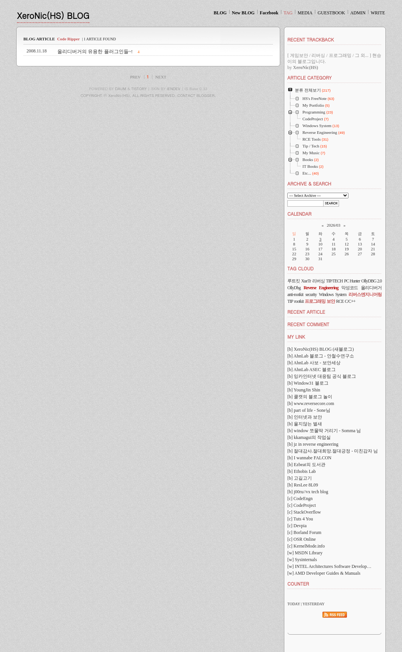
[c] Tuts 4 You (300, 519)
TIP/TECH (334, 281)
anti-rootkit (295, 294)
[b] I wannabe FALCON (309, 457)
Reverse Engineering (321, 287)
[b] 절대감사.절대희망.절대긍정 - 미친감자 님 (332, 451)
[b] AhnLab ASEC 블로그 (311, 369)
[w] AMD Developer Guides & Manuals (324, 573)
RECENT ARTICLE (306, 311)
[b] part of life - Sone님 (308, 410)
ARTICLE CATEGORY (309, 77)
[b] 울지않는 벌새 (304, 423)
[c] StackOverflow (304, 512)
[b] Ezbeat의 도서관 (306, 464)
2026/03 (333, 225)
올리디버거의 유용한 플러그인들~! (95, 51)
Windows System (333, 294)
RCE (340, 301)
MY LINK (296, 336)
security (311, 294)
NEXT (160, 77)
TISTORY (139, 88)
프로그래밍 (315, 301)
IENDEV (173, 88)
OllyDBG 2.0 (371, 281)
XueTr (306, 281)
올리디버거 (371, 287)
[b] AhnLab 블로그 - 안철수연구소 (320, 356)
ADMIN (358, 12)
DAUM (120, 88)
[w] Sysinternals (302, 559)
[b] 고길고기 (299, 478)
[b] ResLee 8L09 (302, 485)
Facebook (269, 12)
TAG (288, 12)
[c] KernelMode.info (306, 546)
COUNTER (298, 583)
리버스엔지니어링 (365, 294)
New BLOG (243, 12)
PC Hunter (352, 281)
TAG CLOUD (300, 268)
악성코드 (349, 287)
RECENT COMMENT (308, 324)
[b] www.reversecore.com (310, 403)
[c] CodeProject (301, 505)
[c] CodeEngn (300, 498)
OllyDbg (294, 287)
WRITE (378, 12)
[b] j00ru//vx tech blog (307, 491)
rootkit (299, 301)
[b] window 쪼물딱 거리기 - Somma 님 (324, 430)
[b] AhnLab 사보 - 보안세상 (314, 362)
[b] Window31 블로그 (307, 383)
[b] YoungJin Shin (303, 390)
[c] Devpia (297, 525)
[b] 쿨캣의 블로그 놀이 (309, 396)
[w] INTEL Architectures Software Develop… (329, 566)
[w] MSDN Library (304, 552)
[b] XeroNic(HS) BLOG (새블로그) (320, 349)
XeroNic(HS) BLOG (53, 15)
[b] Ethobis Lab (301, 471)
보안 (331, 301)
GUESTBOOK (331, 12)
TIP (290, 301)
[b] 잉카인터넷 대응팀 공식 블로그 (321, 376)
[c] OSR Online (301, 539)
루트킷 (293, 281)
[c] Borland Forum (304, 532)
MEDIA (305, 12)
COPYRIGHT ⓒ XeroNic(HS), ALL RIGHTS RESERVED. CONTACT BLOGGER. (148, 95)
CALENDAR (299, 213)
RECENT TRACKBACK (310, 39)
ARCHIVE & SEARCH (309, 183)
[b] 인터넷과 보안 (304, 417)
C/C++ (350, 301)
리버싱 (318, 281)
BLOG (220, 12)
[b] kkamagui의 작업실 (309, 437)
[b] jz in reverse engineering (312, 444)
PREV (135, 77)
